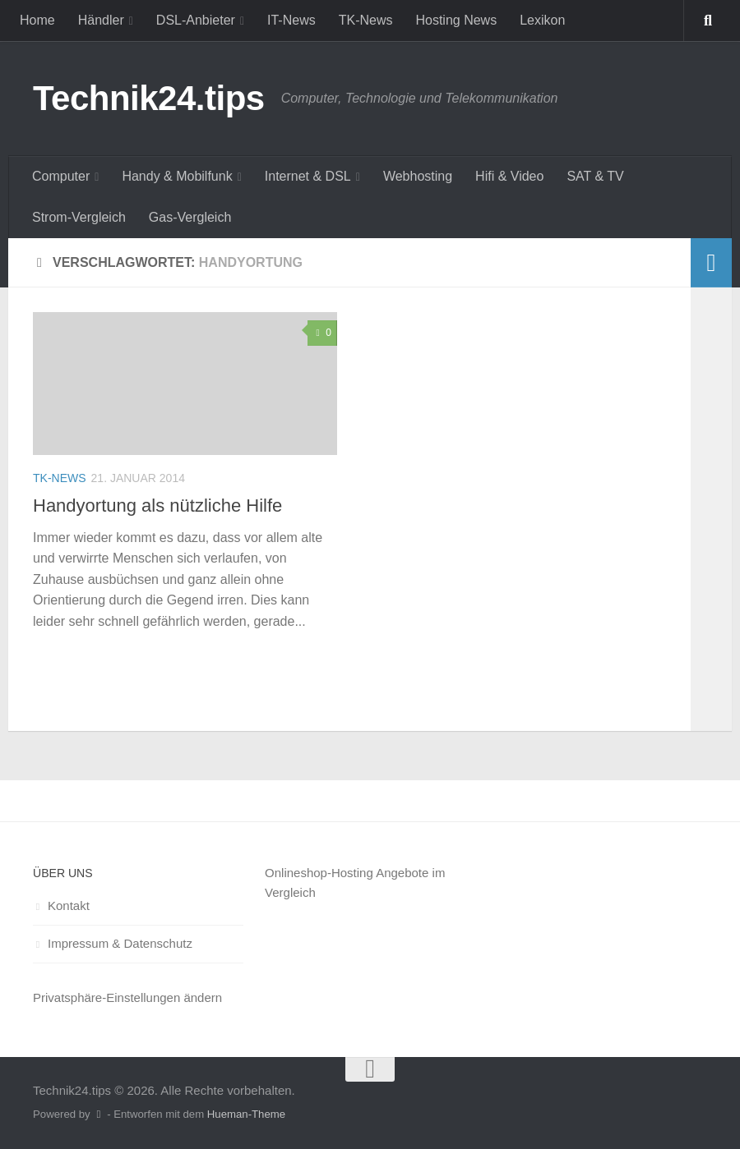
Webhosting (417, 176)
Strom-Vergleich (79, 217)
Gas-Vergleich (190, 217)
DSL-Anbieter (195, 20)
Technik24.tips (149, 98)
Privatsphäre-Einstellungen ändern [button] (127, 997)
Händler (101, 20)
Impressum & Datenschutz (120, 943)
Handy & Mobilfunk (177, 176)
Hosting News (456, 20)
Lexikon (542, 20)
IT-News (291, 20)
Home (37, 20)
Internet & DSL (308, 176)
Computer (61, 176)
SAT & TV (595, 176)
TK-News (366, 20)
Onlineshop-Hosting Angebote (346, 873)
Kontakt (69, 905)
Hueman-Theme (246, 1114)
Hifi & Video (509, 176)
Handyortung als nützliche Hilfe (157, 505)
